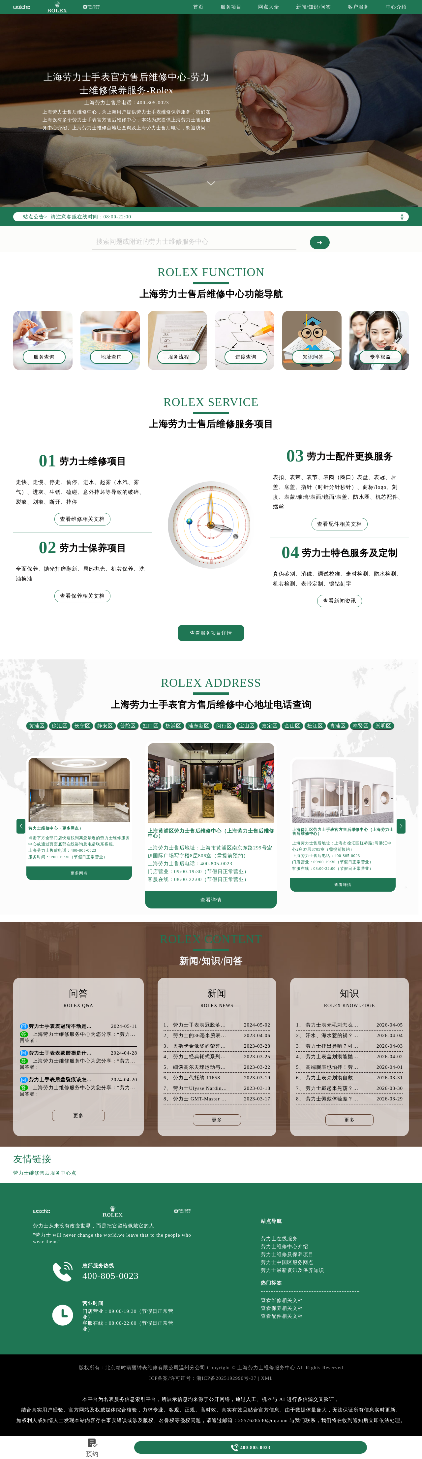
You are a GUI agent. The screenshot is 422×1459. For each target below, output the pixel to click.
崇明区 (383, 725)
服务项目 (231, 7)
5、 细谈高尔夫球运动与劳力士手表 (195, 1067)
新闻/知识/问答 (313, 7)
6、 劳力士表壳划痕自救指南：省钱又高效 (328, 1077)
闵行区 (224, 725)
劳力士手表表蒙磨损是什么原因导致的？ (61, 1053)
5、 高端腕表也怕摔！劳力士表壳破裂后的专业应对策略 (328, 1067)
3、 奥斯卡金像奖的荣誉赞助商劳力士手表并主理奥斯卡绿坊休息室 (195, 1046)
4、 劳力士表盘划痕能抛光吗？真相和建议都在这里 (328, 1056)
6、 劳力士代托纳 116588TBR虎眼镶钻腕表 (195, 1077)
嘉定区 (270, 725)
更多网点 (79, 873)
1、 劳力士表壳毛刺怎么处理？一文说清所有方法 (328, 1025)
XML (267, 1378)
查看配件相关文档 (339, 524)
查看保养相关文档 (82, 596)
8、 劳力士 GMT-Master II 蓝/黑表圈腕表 (195, 1098)
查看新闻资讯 (339, 601)
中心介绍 (396, 7)
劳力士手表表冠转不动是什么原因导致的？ (61, 1026)
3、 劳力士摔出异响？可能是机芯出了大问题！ (328, 1046)
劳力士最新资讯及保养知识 (292, 1270)
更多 (78, 1115)
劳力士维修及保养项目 (287, 1254)
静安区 (105, 725)
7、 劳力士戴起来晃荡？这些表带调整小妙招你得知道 (328, 1088)
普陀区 (128, 725)
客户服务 (358, 7)
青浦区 (338, 725)
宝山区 (247, 725)
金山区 (292, 725)
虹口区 (151, 725)
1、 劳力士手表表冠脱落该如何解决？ (195, 1025)
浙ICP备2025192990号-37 (226, 1378)
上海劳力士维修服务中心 (266, 1367)
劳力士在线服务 (279, 1238)
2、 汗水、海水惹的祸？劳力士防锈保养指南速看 (328, 1035)
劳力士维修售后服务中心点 (44, 1173)
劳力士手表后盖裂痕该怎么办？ (61, 1079)
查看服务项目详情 (211, 633)
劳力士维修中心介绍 (284, 1246)
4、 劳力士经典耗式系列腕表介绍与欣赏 (195, 1056)
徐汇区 (60, 725)
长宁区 (82, 725)
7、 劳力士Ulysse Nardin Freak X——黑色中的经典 (195, 1088)
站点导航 (271, 1221)
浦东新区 (198, 725)
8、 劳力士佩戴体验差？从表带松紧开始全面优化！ (328, 1098)
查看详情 (211, 900)
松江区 (315, 725)
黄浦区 (37, 725)
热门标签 (271, 1282)
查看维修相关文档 (82, 519)
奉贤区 (361, 725)
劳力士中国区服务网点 (287, 1262)
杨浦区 (173, 725)
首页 (198, 7)
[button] (20, 826)
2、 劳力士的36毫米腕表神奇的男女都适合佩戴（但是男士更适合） (195, 1035)
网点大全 (268, 7)
